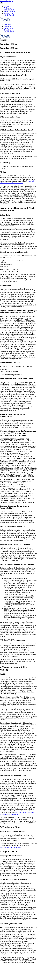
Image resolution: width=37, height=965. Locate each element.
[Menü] (3, 40)
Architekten (7, 25)
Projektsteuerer (9, 28)
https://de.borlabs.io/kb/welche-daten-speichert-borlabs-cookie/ (17, 813)
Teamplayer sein (9, 30)
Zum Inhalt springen (6, 1)
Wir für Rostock (9, 32)
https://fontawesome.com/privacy (10, 847)
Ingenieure (7, 26)
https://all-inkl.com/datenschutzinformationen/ (17, 182)
